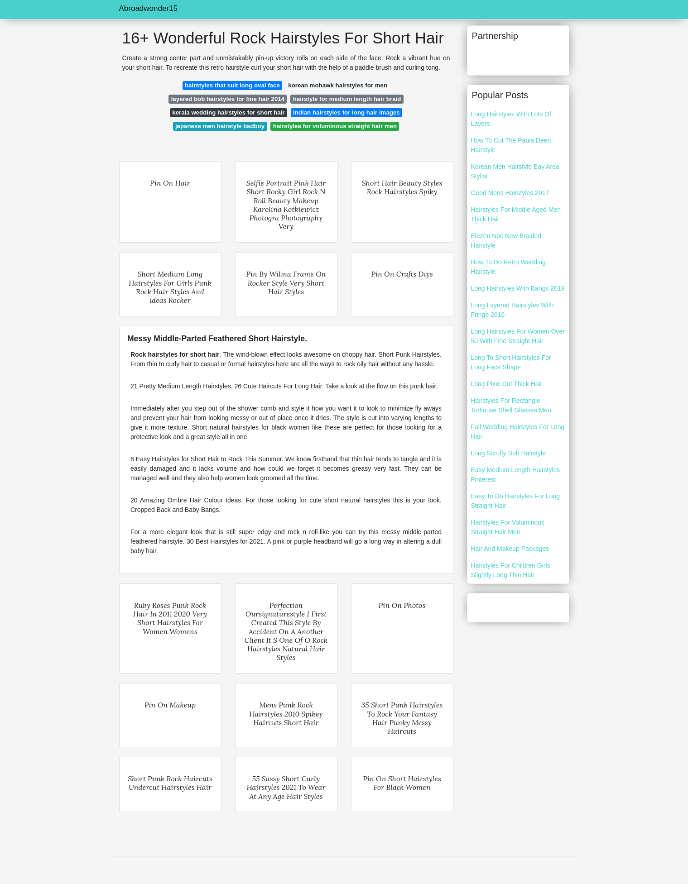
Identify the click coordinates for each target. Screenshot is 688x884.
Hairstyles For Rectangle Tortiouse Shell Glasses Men (511, 405)
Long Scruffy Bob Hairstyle (508, 453)
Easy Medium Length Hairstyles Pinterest (515, 474)
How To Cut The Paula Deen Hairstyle (511, 145)
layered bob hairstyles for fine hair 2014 (228, 99)
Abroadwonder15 (148, 8)
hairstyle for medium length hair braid (347, 99)
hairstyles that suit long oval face (232, 85)
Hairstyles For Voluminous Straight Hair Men (508, 527)
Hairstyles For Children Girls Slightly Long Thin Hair (510, 570)
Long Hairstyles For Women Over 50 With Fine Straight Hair (518, 336)
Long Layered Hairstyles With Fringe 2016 (512, 309)
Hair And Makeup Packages (510, 548)
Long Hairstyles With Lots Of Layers (511, 118)
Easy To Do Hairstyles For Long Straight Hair (515, 500)
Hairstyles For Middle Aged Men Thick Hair (516, 214)
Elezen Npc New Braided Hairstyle (506, 240)
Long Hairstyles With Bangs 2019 (518, 288)
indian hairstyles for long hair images (346, 112)
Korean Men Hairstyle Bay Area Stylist (515, 171)
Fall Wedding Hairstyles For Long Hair (518, 431)
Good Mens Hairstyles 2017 (510, 192)
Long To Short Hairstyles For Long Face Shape (511, 362)
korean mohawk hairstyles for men (337, 85)
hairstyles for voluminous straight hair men (335, 126)
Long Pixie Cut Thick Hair (507, 383)
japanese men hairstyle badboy (220, 126)
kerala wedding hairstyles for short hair (228, 112)
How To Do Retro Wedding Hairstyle (508, 266)
